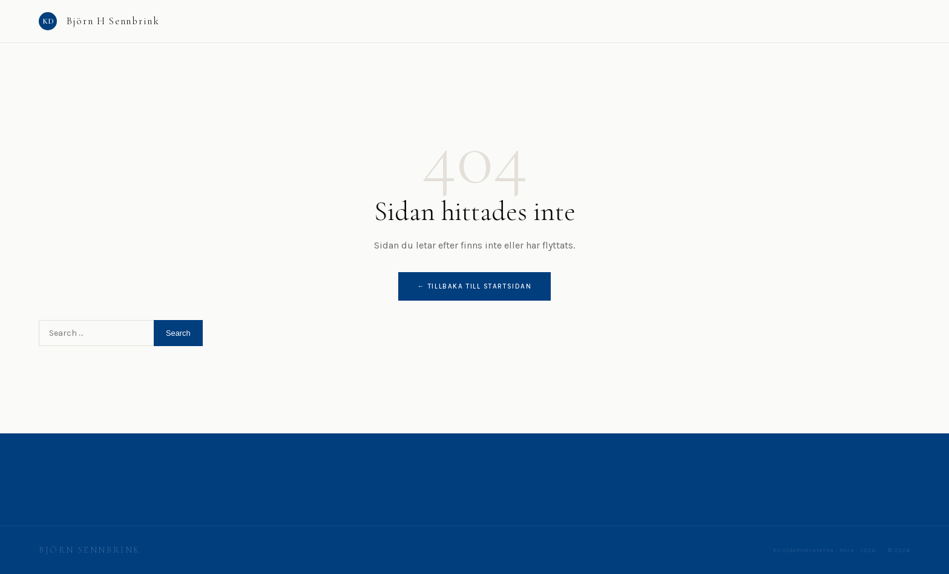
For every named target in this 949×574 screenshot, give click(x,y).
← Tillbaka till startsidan (475, 286)
